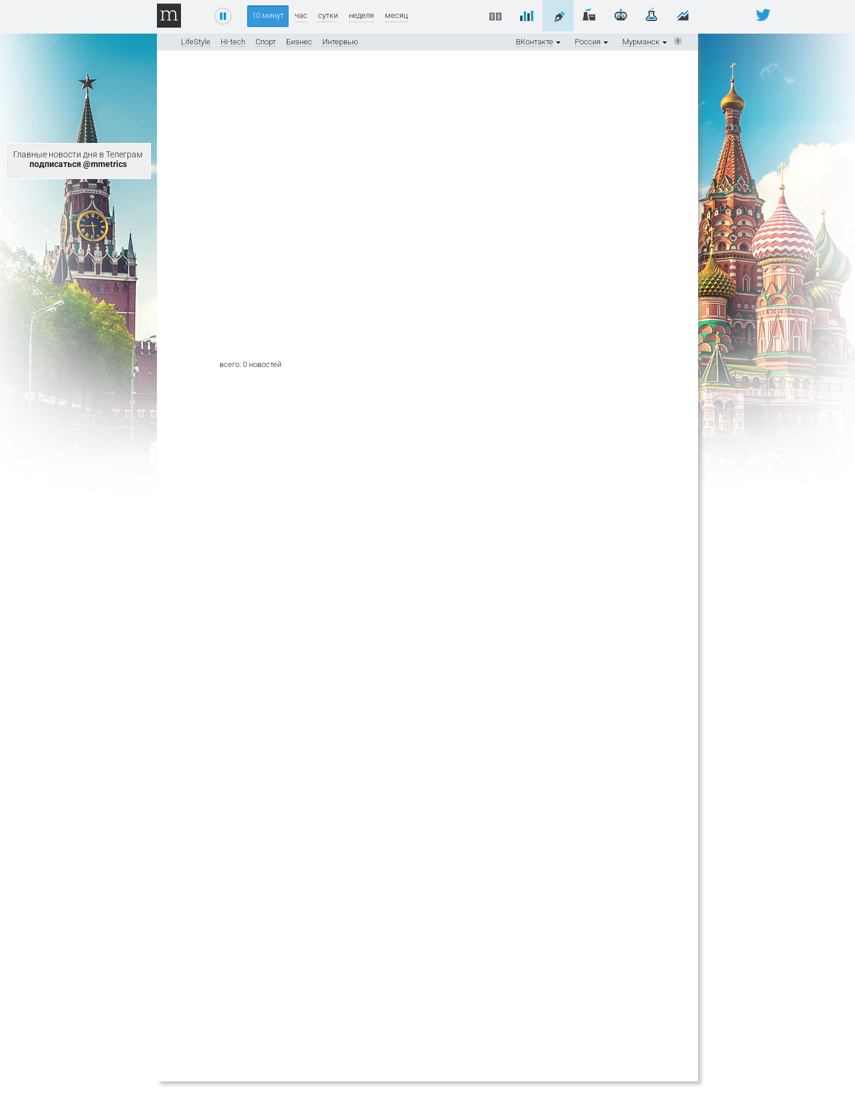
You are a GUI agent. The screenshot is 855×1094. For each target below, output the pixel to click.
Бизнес (299, 41)
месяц (396, 15)
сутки (328, 15)
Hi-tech (233, 41)
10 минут (268, 15)
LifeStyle (195, 41)
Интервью (340, 41)
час (301, 15)
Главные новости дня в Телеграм (77, 159)
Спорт (266, 41)
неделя (361, 15)
